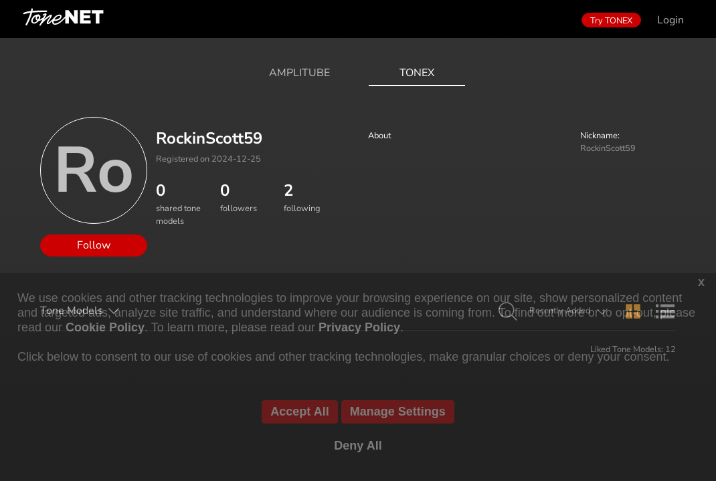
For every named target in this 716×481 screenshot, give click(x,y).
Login (670, 20)
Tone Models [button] (71, 310)
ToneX (416, 72)
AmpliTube (299, 72)
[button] (508, 312)
